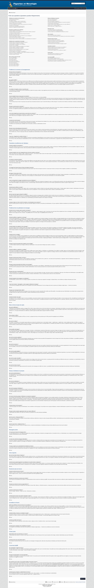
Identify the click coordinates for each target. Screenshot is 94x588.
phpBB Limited (36, 548)
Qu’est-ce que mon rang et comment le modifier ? (17, 37)
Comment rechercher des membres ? (54, 42)
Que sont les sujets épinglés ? (14, 63)
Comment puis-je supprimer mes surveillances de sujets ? (57, 50)
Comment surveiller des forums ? (53, 49)
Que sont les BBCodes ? (13, 57)
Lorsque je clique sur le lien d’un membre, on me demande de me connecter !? (22, 38)
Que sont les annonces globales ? (14, 61)
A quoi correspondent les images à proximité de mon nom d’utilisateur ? (20, 35)
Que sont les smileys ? (12, 59)
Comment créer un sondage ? (14, 45)
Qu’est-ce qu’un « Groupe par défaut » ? (54, 25)
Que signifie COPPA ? (12, 20)
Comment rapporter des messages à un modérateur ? (17, 51)
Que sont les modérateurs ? (52, 20)
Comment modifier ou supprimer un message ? (16, 43)
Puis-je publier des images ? (13, 60)
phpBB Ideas (61, 555)
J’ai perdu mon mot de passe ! (14, 25)
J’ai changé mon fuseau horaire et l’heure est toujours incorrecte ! (19, 33)
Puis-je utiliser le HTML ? (13, 58)
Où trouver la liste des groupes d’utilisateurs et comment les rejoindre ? (59, 22)
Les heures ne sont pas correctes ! (14, 32)
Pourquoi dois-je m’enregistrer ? (14, 19)
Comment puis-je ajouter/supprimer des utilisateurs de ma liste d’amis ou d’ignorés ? (61, 36)
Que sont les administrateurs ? (53, 19)
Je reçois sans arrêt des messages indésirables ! (55, 30)
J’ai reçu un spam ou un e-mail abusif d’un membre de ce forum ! (58, 31)
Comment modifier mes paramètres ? (15, 30)
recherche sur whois (74, 562)
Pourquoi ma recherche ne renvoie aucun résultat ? (56, 40)
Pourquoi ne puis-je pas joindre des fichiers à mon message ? (19, 49)
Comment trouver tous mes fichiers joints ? (54, 54)
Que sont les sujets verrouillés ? (14, 64)
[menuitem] (16, 8)
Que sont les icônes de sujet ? (14, 65)
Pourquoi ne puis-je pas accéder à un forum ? (16, 48)
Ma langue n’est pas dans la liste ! (14, 34)
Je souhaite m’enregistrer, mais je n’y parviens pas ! (17, 21)
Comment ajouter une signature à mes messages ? (17, 44)
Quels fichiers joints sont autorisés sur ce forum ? (55, 53)
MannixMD (50, 585)
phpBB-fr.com (49, 586)
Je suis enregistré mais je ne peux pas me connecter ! (17, 22)
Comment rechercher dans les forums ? (54, 39)
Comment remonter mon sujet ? (14, 54)
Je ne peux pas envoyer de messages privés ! (55, 29)
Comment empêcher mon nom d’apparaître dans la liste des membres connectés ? (22, 31)
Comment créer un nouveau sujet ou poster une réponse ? (18, 42)
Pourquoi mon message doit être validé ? (15, 53)
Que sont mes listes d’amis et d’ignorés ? (54, 35)
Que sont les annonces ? (13, 62)
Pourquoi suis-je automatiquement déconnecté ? (17, 26)
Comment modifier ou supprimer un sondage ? (16, 47)
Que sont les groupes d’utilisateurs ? (53, 21)
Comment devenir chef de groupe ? (53, 23)
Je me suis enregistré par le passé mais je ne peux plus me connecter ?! (20, 24)
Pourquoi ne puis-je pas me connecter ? (15, 23)
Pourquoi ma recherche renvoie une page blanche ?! (56, 41)
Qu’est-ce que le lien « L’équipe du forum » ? (55, 26)
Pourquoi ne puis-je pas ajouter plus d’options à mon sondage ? (19, 46)
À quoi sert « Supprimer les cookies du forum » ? (17, 27)
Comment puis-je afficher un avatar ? (15, 36)
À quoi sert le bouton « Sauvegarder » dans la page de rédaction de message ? (21, 52)
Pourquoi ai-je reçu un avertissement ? (15, 50)
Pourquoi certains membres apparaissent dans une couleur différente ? (59, 24)
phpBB (62, 175)
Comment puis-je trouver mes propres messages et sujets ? (57, 43)
